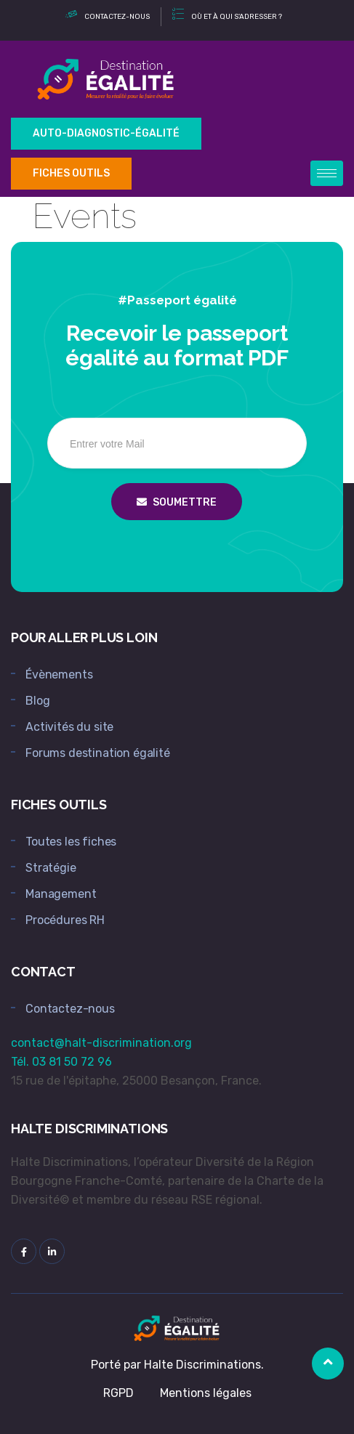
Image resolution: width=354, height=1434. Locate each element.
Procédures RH (65, 920)
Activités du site (69, 727)
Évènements (58, 674)
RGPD (118, 1393)
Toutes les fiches (70, 841)
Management (60, 894)
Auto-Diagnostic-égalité (106, 133)
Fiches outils (71, 173)
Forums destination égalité (97, 753)
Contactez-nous (70, 1009)
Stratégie (50, 868)
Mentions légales (206, 1393)
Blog (37, 701)
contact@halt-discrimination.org (101, 1043)
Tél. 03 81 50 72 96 (61, 1062)
